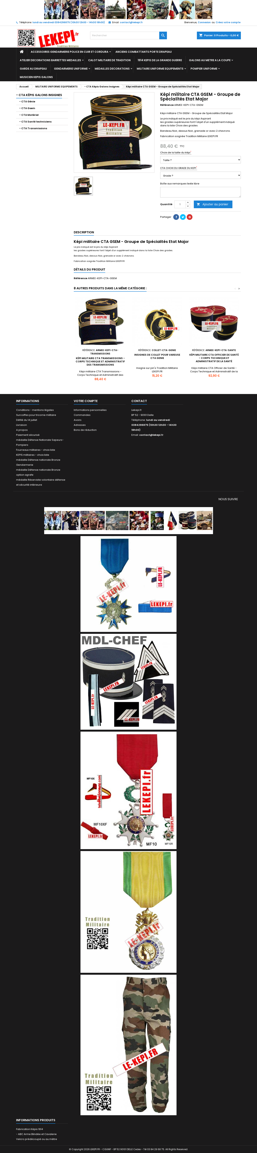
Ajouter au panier (212, 204)
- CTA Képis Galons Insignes (39, 95)
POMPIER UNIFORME (204, 69)
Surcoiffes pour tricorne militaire (36, 415)
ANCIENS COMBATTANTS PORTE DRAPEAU (143, 52)
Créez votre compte (228, 22)
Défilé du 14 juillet (26, 420)
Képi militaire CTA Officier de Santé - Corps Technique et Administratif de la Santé (214, 358)
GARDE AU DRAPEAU (33, 69)
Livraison (21, 425)
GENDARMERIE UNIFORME (71, 69)
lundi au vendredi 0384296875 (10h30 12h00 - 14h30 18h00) (68, 22)
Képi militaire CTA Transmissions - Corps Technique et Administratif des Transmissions (100, 361)
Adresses (80, 425)
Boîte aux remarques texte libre (179, 183)
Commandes (82, 415)
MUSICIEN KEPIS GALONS (36, 77)
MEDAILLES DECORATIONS (112, 69)
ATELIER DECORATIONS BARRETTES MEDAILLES (50, 60)
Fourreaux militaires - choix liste (35, 450)
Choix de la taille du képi (175, 152)
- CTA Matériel (29, 115)
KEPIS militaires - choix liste (32, 455)
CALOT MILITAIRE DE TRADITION (109, 60)
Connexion (204, 22)
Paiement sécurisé (28, 435)
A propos (22, 430)
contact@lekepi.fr (131, 22)
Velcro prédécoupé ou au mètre (36, 1139)
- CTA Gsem (27, 108)
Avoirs (77, 420)
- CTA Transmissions (33, 128)
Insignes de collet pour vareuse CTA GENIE (157, 356)
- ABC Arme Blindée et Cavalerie (36, 1134)
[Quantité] (180, 204)
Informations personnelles (90, 410)
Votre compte (86, 401)
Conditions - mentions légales (35, 410)
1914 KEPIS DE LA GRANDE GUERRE (160, 60)
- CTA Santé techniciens (35, 121)
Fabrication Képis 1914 (29, 1129)
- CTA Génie (27, 101)
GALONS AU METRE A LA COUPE (209, 60)
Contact (139, 401)
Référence (167, 105)
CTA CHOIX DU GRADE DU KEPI (178, 168)
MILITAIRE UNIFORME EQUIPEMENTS (160, 69)
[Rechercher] (128, 35)
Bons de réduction (85, 430)
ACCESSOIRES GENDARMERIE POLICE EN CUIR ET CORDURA (69, 52)
